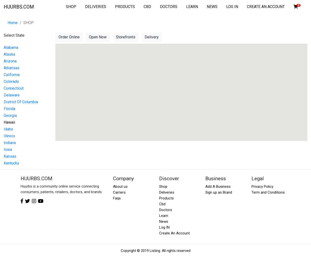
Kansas (10, 156)
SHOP (71, 6)
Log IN (164, 227)
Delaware (12, 95)
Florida (9, 108)
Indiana (10, 142)
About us (120, 186)
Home (13, 22)
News (163, 221)
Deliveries (166, 192)
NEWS (212, 6)
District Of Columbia (21, 102)
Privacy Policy (262, 186)
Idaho (8, 129)
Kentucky (11, 163)
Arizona (10, 61)
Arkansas (11, 68)
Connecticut (14, 88)
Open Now (98, 37)
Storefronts (125, 37)
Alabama (11, 47)
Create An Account (174, 233)
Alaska (9, 54)
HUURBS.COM (19, 7)
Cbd (162, 204)
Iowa (8, 149)
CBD (147, 6)
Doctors (165, 210)
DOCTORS (168, 6)
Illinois (9, 136)
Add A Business (218, 186)
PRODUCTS (125, 6)
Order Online (69, 37)
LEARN (192, 6)
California (12, 74)
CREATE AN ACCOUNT (266, 6)
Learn (163, 216)
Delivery (152, 37)
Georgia (10, 115)
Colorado (11, 81)
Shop (163, 186)
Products (166, 198)
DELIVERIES (95, 6)
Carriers (119, 192)
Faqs (117, 198)
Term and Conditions (268, 192)
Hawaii (9, 122)
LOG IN (232, 6)
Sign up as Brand (218, 192)
